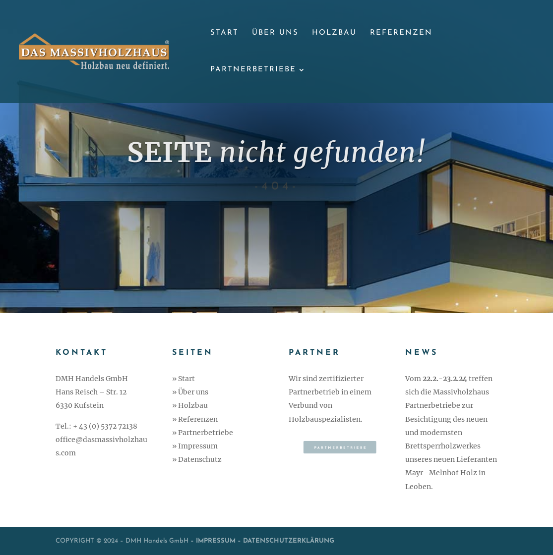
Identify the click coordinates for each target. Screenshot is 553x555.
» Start (183, 378)
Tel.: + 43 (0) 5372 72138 (96, 426)
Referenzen (401, 33)
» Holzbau (190, 405)
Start (224, 33)
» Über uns (190, 392)
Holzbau (334, 33)
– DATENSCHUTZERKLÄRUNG (286, 541)
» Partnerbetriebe (202, 432)
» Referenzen (195, 419)
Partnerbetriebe (253, 69)
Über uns (275, 33)
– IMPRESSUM (212, 541)
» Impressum (195, 446)
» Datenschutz (197, 459)
